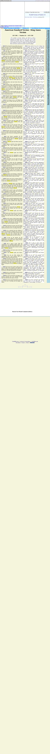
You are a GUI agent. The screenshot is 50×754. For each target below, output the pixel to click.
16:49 (4, 275)
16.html (7, 26)
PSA (48, 51)
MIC (48, 67)
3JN (48, 102)
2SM (48, 40)
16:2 (4, 50)
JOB (48, 49)
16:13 (4, 104)
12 (46, 43)
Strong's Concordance (8, 28)
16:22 (4, 147)
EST (48, 48)
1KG (48, 41)
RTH (48, 38)
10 (46, 40)
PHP (48, 86)
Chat (37, 0)
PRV (48, 52)
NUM (48, 34)
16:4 (4, 63)
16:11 (4, 95)
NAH (48, 68)
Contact (45, 0)
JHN (48, 78)
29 (46, 62)
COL (48, 87)
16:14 (4, 110)
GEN (48, 30)
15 (46, 46)
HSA (48, 61)
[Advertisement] (12, 13)
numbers (3, 26)
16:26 (4, 162)
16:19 (5, 136)
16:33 (4, 198)
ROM (48, 80)
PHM (48, 94)
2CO (48, 83)
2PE (48, 98)
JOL (48, 62)
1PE (48, 97)
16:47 (4, 266)
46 (18, 43)
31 (30, 39)
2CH (48, 45)
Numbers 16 (25, 28)
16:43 (4, 250)
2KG (48, 43)
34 (46, 68)
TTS (48, 93)
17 (46, 48)
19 (46, 51)
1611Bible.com (34, 341)
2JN (48, 101)
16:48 (4, 272)
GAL (48, 84)
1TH (48, 88)
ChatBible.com (15, 341)
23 (46, 55)
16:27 (4, 167)
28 (46, 61)
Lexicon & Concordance (25, 341)
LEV (48, 32)
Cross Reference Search (37, 28)
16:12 (4, 100)
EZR (48, 46)
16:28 (4, 173)
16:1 (4, 46)
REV (48, 104)
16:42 (5, 243)
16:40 (4, 230)
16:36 (4, 210)
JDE (48, 103)
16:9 (4, 84)
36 (46, 70)
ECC (48, 53)
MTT (48, 75)
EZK (48, 59)
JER (48, 56)
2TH (48, 89)
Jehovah (3, 60)
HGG (48, 71)
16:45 (5, 255)
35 (46, 69)
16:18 (4, 130)
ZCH (48, 72)
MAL (48, 73)
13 (46, 44)
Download (40, 0)
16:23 (4, 152)
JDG (48, 37)
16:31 (4, 189)
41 (24, 41)
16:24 (4, 155)
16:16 (4, 120)
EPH (48, 85)
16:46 (4, 258)
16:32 (4, 193)
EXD (48, 31)
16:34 (4, 203)
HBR (48, 95)
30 (46, 63)
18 (46, 50)
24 (46, 56)
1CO (48, 81)
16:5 (4, 67)
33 (46, 67)
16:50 (4, 279)
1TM (48, 91)
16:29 (4, 178)
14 (46, 45)
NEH (48, 47)
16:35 (4, 206)
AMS (48, 63)
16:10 (4, 91)
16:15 (4, 115)
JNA (48, 65)
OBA (48, 64)
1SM (48, 39)
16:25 (4, 158)
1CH (48, 44)
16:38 (4, 218)
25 (46, 58)
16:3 (4, 56)
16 (46, 47)
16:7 (4, 76)
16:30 (4, 183)
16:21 (4, 144)
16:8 (4, 82)
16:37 (4, 213)
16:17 (4, 124)
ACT (48, 79)
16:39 (4, 225)
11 (46, 42)
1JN (48, 100)
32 (46, 66)
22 (46, 54)
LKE (48, 77)
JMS (48, 96)
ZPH (48, 70)
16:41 (5, 237)
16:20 (4, 141)
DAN (48, 60)
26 (46, 59)
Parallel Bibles (16, 28)
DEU (48, 35)
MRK (48, 76)
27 (46, 60)
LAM (48, 57)
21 (46, 53)
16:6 (4, 73)
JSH (48, 36)
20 (46, 52)
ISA (48, 55)
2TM (48, 92)
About (48, 0)
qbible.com (7, 25)
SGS (48, 54)
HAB (48, 69)
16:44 (4, 252)
